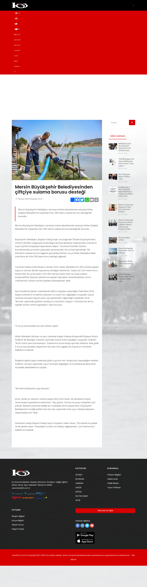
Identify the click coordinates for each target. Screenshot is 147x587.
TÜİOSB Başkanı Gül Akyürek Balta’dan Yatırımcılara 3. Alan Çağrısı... (126, 183)
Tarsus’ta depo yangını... (124, 260)
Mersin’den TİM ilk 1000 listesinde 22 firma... (125, 285)
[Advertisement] (73, 115)
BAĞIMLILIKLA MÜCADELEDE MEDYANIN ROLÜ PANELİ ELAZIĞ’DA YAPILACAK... (125, 213)
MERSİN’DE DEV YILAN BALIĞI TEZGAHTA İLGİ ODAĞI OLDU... (124, 168)
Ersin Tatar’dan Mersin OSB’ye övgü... (124, 198)
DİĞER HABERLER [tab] (117, 157)
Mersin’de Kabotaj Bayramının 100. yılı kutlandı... (126, 272)
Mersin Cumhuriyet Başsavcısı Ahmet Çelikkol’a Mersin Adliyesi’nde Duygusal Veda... (125, 246)
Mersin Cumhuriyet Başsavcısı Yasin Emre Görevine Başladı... (125, 229)
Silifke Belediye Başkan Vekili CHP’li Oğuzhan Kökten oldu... (126, 299)
